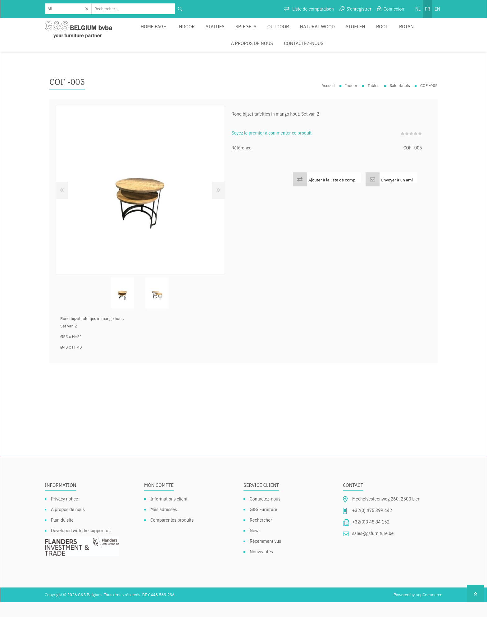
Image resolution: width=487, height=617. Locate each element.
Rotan (370, 30)
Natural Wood (289, 30)
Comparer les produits (172, 535)
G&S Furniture (263, 524)
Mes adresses (163, 524)
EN (437, 9)
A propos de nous (406, 30)
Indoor (170, 30)
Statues (196, 30)
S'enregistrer (359, 9)
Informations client (169, 514)
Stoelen (324, 30)
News (255, 545)
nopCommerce (429, 609)
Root (348, 30)
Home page (140, 30)
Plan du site (62, 535)
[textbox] (133, 8)
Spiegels (224, 30)
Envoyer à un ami (397, 195)
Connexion (394, 9)
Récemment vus (265, 556)
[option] (122, 308)
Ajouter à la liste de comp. (332, 195)
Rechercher (261, 535)
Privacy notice (64, 514)
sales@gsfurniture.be (373, 548)
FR (427, 9)
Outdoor (254, 30)
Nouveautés (261, 566)
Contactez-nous (243, 54)
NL (418, 9)
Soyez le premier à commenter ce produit (271, 148)
